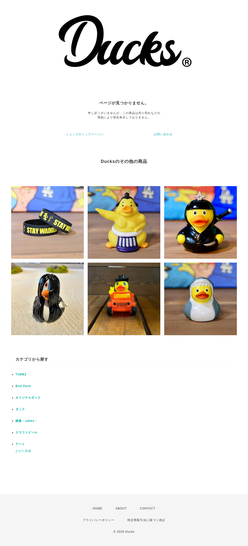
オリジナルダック (28, 397)
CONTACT (147, 508)
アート (20, 444)
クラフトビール (27, 432)
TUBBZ (21, 374)
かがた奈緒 (23, 451)
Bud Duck (23, 386)
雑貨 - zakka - (26, 421)
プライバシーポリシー (98, 520)
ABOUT (121, 508)
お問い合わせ (163, 134)
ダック (20, 409)
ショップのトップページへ (85, 134)
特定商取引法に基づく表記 (146, 520)
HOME (97, 508)
